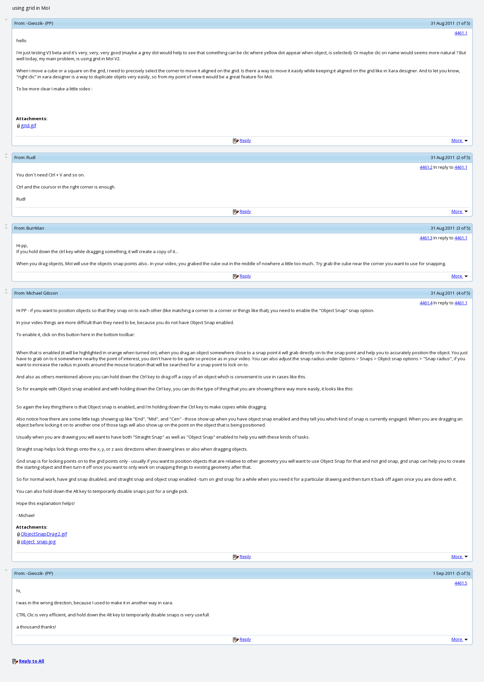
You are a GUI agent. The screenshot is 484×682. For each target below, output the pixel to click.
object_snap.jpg (38, 541)
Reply (245, 140)
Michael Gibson (42, 293)
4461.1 (461, 33)
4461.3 (426, 238)
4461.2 (426, 167)
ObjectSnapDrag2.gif (44, 534)
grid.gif (28, 125)
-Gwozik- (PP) (39, 23)
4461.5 (461, 583)
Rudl (30, 157)
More (460, 140)
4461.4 (426, 303)
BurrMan (35, 228)
